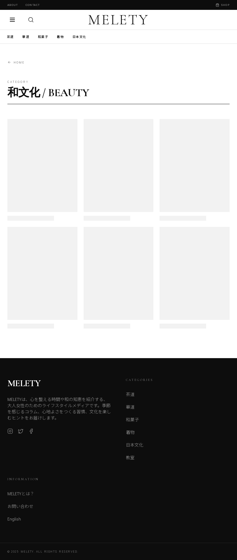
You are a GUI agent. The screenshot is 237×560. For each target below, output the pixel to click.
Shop (223, 4)
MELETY (118, 19)
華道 (25, 37)
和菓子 (43, 37)
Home (15, 62)
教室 (130, 462)
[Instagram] (10, 435)
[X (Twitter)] (20, 435)
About (12, 4)
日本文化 (79, 37)
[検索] (31, 20)
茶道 (10, 37)
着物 (60, 37)
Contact (33, 4)
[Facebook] (31, 435)
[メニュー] (12, 20)
